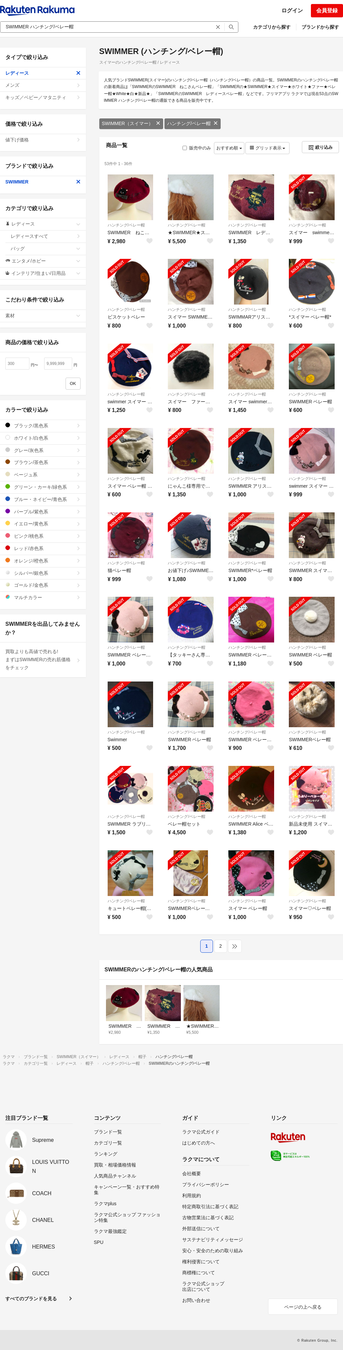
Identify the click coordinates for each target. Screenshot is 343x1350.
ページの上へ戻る (303, 1307)
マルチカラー (43, 597)
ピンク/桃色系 (43, 536)
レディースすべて (46, 236)
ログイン (292, 10)
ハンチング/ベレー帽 (192, 123)
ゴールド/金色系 (43, 585)
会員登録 (327, 10)
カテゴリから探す (272, 27)
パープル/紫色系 (43, 511)
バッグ (46, 248)
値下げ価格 (43, 139)
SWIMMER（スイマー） (131, 123)
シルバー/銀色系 (43, 573)
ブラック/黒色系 (43, 425)
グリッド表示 (267, 147)
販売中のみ (197, 147)
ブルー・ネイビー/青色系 (43, 499)
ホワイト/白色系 (43, 438)
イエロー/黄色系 (43, 523)
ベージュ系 (43, 474)
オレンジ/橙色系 (43, 560)
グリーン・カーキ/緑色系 (43, 487)
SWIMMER (43, 181)
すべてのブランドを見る (31, 1298)
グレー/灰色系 (43, 450)
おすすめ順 (229, 147)
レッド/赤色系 (43, 548)
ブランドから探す (320, 27)
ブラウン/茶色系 (43, 462)
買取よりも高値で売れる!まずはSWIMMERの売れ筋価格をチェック (43, 659)
